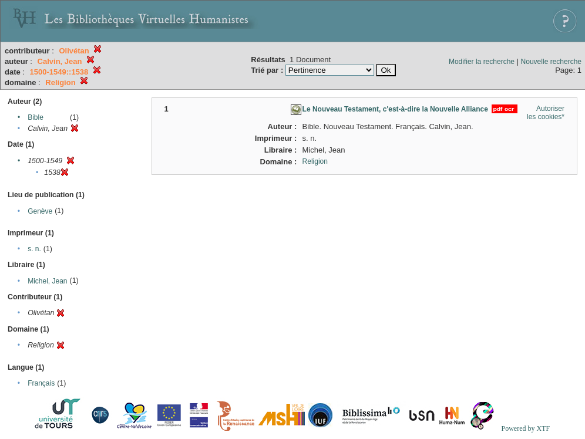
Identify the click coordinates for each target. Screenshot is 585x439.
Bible (35, 117)
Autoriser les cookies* (545, 112)
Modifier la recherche (482, 62)
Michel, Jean (47, 281)
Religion (315, 161)
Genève (40, 211)
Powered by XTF (525, 428)
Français (41, 383)
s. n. (34, 249)
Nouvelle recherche (551, 62)
